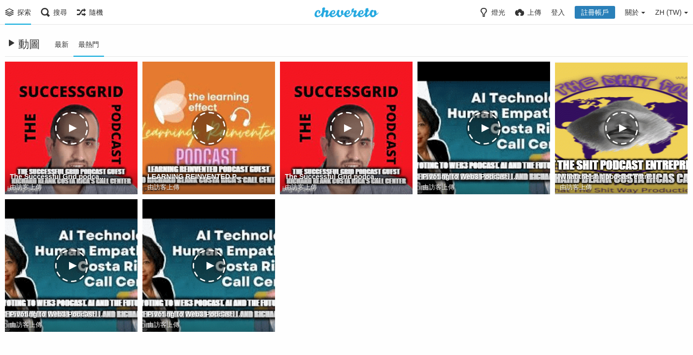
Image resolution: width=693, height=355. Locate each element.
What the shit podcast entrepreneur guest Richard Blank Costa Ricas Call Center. (609, 176)
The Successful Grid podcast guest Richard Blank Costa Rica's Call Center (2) (334, 176)
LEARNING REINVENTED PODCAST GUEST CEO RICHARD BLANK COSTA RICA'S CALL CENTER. (196, 176)
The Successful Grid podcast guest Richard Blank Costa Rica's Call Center (59, 176)
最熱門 (88, 44)
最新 (62, 44)
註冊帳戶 (595, 12)
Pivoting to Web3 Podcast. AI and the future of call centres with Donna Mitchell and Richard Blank (471, 176)
